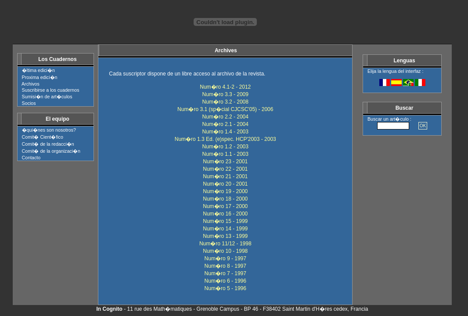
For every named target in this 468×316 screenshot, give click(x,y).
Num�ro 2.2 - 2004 (225, 117)
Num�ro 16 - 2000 (225, 214)
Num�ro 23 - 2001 (225, 161)
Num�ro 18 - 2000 (225, 199)
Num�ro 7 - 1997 (225, 273)
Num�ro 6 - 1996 (225, 281)
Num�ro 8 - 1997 (225, 266)
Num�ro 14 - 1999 (225, 229)
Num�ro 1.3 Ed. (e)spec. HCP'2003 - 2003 (225, 139)
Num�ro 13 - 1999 (225, 236)
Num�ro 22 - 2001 (225, 169)
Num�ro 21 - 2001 (225, 176)
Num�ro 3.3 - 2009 (225, 94)
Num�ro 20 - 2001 (225, 184)
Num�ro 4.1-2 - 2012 (225, 87)
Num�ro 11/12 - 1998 (225, 244)
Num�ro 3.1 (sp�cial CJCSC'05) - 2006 (225, 109)
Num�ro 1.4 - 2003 (225, 132)
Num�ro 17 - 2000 (225, 206)
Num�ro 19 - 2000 (225, 191)
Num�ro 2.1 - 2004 (225, 124)
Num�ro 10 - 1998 (225, 251)
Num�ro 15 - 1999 (225, 221)
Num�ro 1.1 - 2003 (225, 154)
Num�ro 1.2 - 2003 (225, 147)
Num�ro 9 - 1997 (225, 258)
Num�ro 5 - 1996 (225, 288)
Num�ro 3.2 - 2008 (225, 102)
